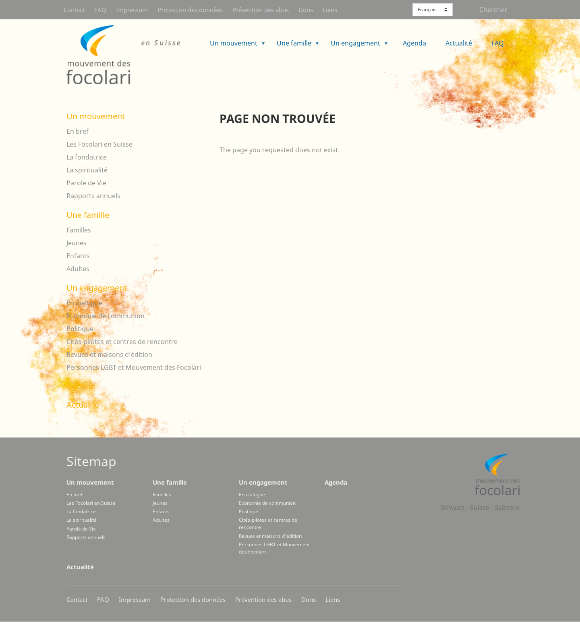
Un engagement (356, 46)
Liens (330, 10)
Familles (78, 230)
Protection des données (190, 10)
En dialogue (84, 303)
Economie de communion (105, 315)
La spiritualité (87, 170)
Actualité (458, 43)
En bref (77, 131)
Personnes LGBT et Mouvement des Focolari (133, 367)
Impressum (132, 10)
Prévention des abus (260, 10)
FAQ (100, 10)
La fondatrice (86, 157)
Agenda (414, 43)
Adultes (77, 268)
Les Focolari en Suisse (99, 144)
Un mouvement (234, 46)
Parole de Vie (86, 182)
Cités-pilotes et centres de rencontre (122, 341)
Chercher (493, 9)
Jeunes (76, 242)
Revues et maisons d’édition (109, 354)
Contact (74, 10)
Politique (79, 328)
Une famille (295, 46)
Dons (305, 10)
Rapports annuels (93, 195)
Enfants (78, 255)
